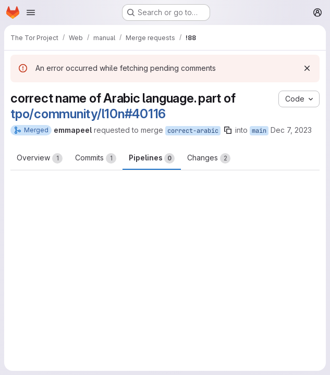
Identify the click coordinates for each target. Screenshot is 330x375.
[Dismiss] (307, 68)
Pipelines (152, 158)
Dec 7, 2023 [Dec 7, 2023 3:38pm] (291, 130)
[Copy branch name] (228, 130)
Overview (40, 158)
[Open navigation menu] (30, 12)
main (259, 131)
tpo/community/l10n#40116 (88, 113)
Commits (95, 158)
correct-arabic (192, 131)
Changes (208, 158)
